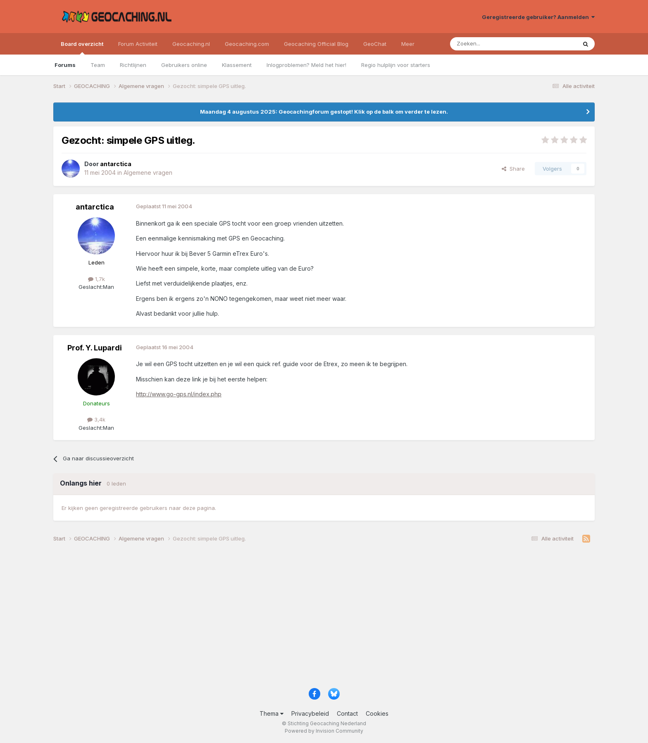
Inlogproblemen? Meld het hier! (306, 65)
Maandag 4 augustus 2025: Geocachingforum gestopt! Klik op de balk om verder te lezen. (324, 111)
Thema (272, 713)
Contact (347, 713)
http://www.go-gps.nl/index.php (179, 394)
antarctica (95, 206)
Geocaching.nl (191, 43)
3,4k (96, 419)
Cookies (377, 713)
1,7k (96, 279)
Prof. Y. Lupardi (94, 347)
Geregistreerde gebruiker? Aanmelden (538, 17)
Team (98, 65)
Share (513, 168)
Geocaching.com (247, 43)
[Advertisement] (301, 618)
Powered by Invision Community (324, 731)
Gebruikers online (184, 65)
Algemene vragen (148, 172)
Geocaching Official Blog (316, 43)
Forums (65, 65)
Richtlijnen (133, 65)
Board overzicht (82, 47)
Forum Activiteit (137, 43)
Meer (408, 43)
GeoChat (374, 43)
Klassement (237, 65)
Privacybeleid (310, 713)
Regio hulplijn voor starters (395, 65)
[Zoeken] (488, 43)
